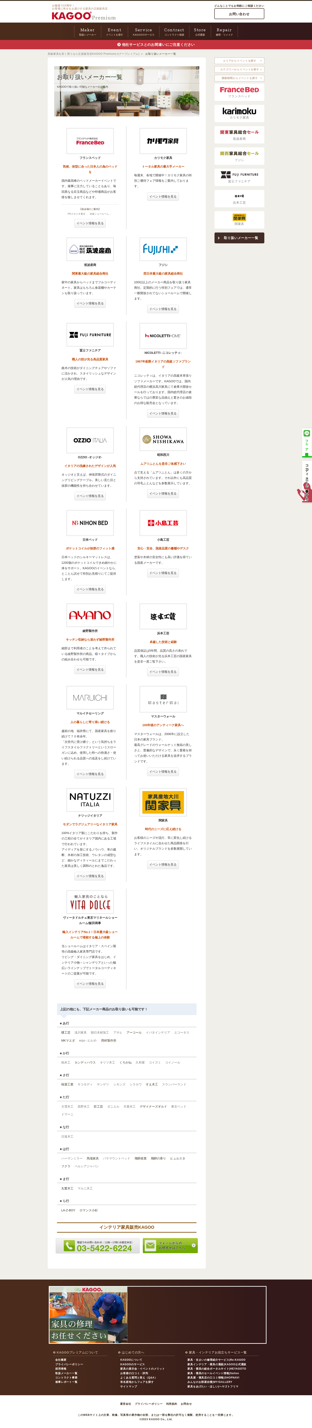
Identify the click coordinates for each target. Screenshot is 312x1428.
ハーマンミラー (72, 1158)
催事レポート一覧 (66, 1381)
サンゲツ (103, 1084)
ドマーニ (67, 1114)
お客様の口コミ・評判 (134, 1373)
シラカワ (136, 1084)
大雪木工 (67, 1106)
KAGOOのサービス (143, 31)
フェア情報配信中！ (307, 442)
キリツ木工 (107, 1062)
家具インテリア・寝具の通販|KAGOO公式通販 (216, 1364)
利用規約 (171, 1403)
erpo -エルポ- (88, 1040)
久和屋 (140, 1062)
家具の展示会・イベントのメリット (142, 1368)
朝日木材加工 (100, 1032)
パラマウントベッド (116, 1158)
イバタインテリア (158, 1032)
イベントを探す (114, 31)
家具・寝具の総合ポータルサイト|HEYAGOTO (216, 1368)
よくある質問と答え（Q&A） (138, 1377)
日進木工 (67, 1136)
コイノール (172, 1062)
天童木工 (130, 1106)
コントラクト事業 (66, 1377)
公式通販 (200, 31)
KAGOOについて (131, 1359)
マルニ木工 (85, 1188)
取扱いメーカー (87, 31)
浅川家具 (81, 1032)
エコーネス (181, 1032)
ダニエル (113, 1106)
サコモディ (85, 1084)
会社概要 (60, 1359)
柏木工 (65, 1062)
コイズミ (155, 1062)
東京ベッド (178, 1106)
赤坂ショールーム (99, 214)
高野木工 (84, 1106)
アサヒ (117, 1032)
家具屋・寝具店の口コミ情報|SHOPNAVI (213, 1377)
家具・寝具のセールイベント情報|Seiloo (213, 1373)
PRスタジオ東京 (76, 214)
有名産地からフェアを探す (137, 1381)
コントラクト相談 (174, 31)
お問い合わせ (239, 14)
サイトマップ (128, 1386)
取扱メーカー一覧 (66, 1373)
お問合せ (186, 1403)
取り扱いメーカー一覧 (241, 238)
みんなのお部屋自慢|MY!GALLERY (209, 1381)
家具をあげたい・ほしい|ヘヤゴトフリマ (212, 1386)
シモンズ (119, 1084)
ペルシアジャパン (87, 1166)
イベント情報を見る (90, 223)
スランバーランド (174, 1084)
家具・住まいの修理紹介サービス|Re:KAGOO (216, 1359)
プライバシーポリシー (69, 1364)
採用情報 (60, 1368)
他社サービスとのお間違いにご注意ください (158, 44)
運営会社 (125, 1403)
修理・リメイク (224, 31)
